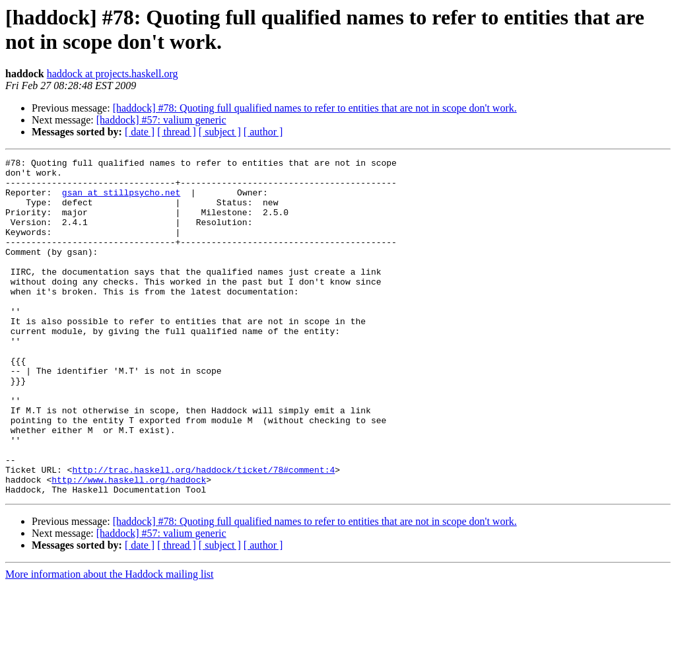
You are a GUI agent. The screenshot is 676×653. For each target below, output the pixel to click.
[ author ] (263, 131)
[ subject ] (220, 131)
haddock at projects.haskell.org (112, 73)
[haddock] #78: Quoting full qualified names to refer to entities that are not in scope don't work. (315, 108)
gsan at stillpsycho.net (121, 200)
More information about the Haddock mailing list (109, 641)
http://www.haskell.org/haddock (128, 545)
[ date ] (139, 131)
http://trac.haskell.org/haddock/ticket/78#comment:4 (203, 533)
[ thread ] (176, 131)
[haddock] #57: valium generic (161, 119)
